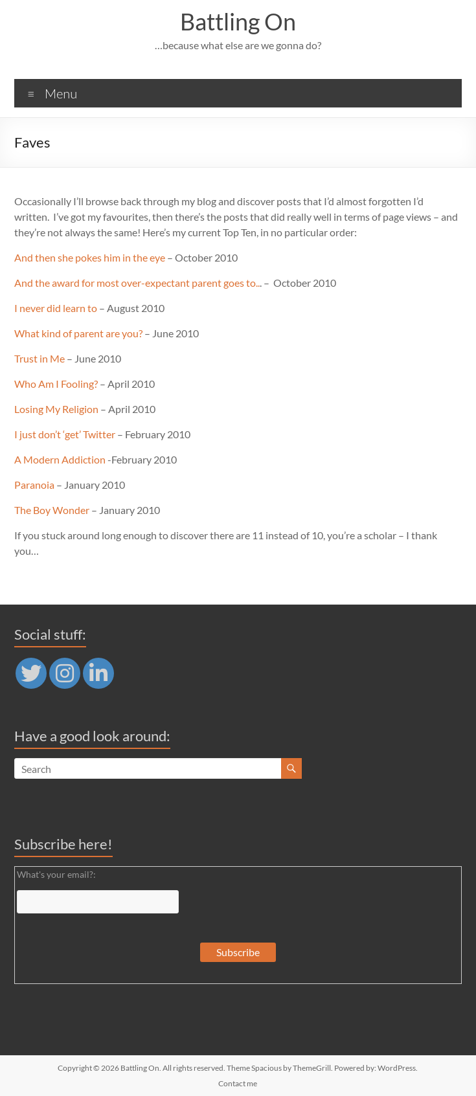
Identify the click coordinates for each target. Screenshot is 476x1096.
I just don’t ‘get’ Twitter (64, 434)
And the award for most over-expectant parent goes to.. (137, 282)
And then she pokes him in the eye (89, 257)
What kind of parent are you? (78, 333)
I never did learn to (55, 308)
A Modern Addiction (60, 459)
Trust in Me (39, 358)
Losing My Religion (56, 409)
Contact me (237, 1083)
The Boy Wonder (51, 510)
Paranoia (34, 484)
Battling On (238, 21)
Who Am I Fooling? (56, 383)
